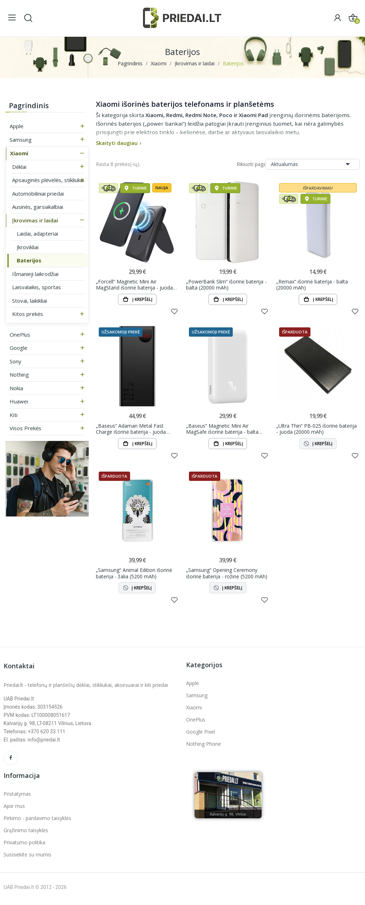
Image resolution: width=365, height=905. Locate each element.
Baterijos (29, 260)
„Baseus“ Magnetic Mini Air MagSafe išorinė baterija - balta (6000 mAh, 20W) (222, 430)
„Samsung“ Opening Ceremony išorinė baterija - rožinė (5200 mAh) (226, 575)
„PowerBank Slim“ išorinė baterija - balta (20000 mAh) (226, 285)
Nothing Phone (203, 747)
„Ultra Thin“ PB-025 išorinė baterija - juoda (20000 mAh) (316, 430)
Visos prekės (25, 428)
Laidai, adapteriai (37, 233)
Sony (15, 361)
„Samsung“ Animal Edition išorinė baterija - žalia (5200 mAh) (134, 575)
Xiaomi (19, 153)
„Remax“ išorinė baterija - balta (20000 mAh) (312, 285)
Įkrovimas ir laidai (35, 220)
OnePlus (20, 334)
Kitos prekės (27, 313)
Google (18, 347)
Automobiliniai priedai (38, 193)
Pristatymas (17, 797)
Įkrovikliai (27, 247)
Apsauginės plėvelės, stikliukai (48, 179)
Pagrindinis (29, 105)
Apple (17, 126)
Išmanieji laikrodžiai (35, 273)
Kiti (13, 414)
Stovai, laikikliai (29, 300)
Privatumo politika (24, 845)
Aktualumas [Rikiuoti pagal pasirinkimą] (312, 164)
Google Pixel (200, 734)
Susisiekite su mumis (27, 857)
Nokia (16, 388)
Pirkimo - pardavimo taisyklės (37, 821)
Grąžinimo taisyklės (26, 833)
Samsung (21, 139)
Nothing (19, 374)
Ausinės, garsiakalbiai (37, 206)
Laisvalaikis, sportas (36, 287)
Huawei (19, 401)
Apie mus (14, 809)
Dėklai (19, 166)
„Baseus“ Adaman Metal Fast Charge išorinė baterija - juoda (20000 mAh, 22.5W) (131, 430)
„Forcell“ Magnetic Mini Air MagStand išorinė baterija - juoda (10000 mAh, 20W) (134, 285)
